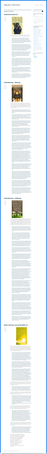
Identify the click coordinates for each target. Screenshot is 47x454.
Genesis (37, 35)
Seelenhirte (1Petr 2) (11, 14)
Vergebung (37, 49)
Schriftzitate (5, 328)
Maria (38, 42)
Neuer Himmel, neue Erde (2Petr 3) (15, 325)
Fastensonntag (35, 34)
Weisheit (34, 50)
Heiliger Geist (37, 36)
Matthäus (39, 43)
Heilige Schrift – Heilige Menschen (12, 4)
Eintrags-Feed (35, 56)
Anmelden (35, 55)
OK (43, 453)
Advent (34, 28)
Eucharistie (38, 33)
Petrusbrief (5, 202)
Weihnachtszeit (40, 49)
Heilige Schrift (40, 36)
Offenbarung (40, 44)
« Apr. (35, 23)
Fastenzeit (38, 34)
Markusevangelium (36, 43)
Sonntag (34, 49)
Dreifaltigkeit (35, 33)
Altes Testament (37, 28)
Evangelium (41, 33)
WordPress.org (35, 57)
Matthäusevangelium (36, 44)
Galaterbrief (35, 35)
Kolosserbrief (35, 41)
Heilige (34, 36)
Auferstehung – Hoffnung (12, 198)
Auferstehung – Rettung (12, 82)
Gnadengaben (40, 35)
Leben (37, 41)
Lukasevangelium (35, 42)
